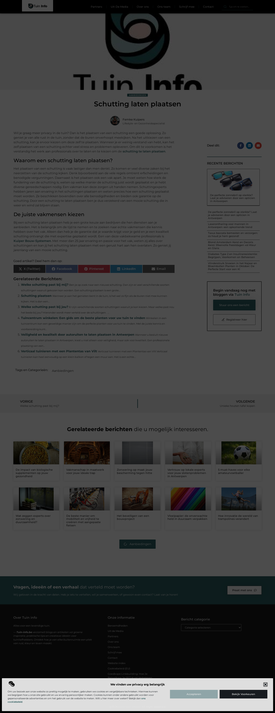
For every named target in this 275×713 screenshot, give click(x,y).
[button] (265, 684)
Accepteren (194, 694)
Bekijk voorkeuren (243, 694)
